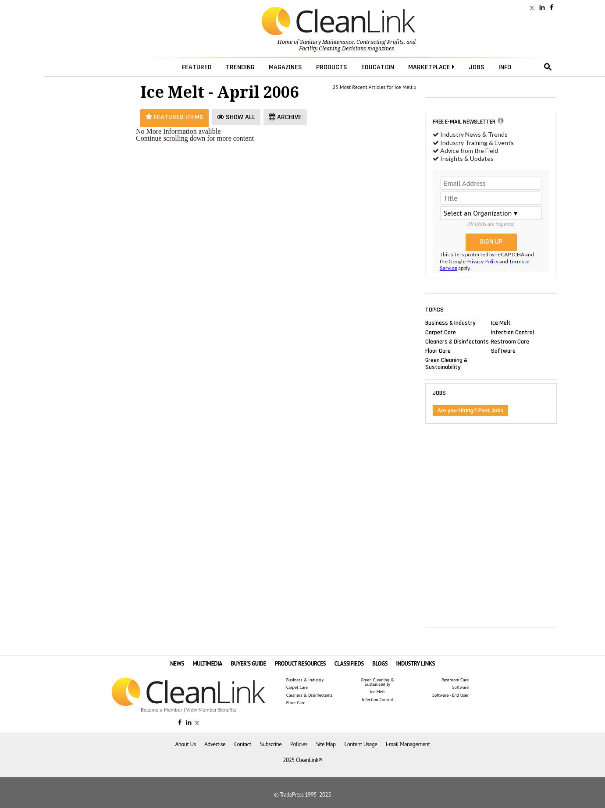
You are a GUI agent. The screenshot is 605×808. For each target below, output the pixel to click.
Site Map (326, 744)
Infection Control (512, 332)
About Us (185, 744)
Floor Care (438, 350)
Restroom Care (510, 341)
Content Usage (360, 744)
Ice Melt (501, 323)
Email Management (408, 744)
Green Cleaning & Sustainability (446, 363)
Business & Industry (450, 323)
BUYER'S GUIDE (248, 663)
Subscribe (271, 744)
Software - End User (450, 695)
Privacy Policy (482, 261)
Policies (298, 744)
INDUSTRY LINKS (415, 663)
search (548, 67)
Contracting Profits (380, 42)
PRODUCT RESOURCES (300, 663)
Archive (285, 117)
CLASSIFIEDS (349, 663)
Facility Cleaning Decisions (332, 49)
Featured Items (174, 117)
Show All (236, 117)
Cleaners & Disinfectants (457, 341)
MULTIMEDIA (207, 663)
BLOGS (380, 663)
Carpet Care (440, 332)
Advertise (214, 744)
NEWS (177, 663)
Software (503, 350)
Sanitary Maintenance (327, 42)
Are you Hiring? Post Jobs (471, 411)
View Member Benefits (211, 709)
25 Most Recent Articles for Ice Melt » (374, 87)
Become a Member (161, 709)
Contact (242, 744)
